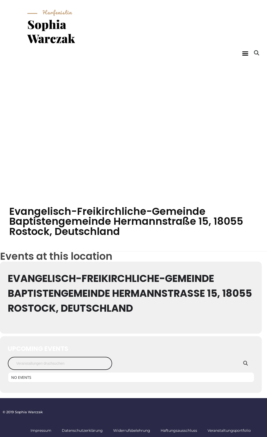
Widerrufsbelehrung (131, 430)
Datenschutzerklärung (82, 430)
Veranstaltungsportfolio (229, 430)
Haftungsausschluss (179, 430)
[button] (245, 53)
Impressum (41, 430)
